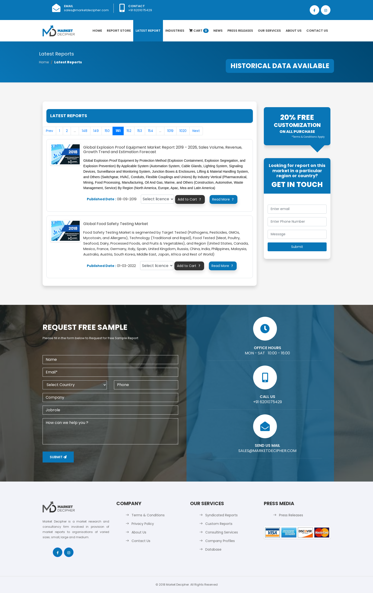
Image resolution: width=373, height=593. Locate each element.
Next (196, 130)
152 (129, 130)
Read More (223, 199)
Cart (199, 30)
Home (97, 30)
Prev (49, 130)
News (218, 30)
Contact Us (317, 30)
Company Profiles (220, 540)
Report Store (119, 30)
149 (96, 130)
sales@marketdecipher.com (86, 10)
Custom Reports (218, 523)
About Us (294, 30)
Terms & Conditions (148, 515)
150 (107, 130)
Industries (174, 30)
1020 (182, 130)
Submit (58, 457)
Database (213, 549)
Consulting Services (221, 532)
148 (84, 130)
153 (139, 130)
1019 (170, 130)
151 (118, 130)
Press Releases (240, 30)
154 (150, 130)
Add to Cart (190, 199)
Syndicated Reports (221, 515)
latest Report (148, 30)
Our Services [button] (269, 30)
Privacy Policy (143, 523)
